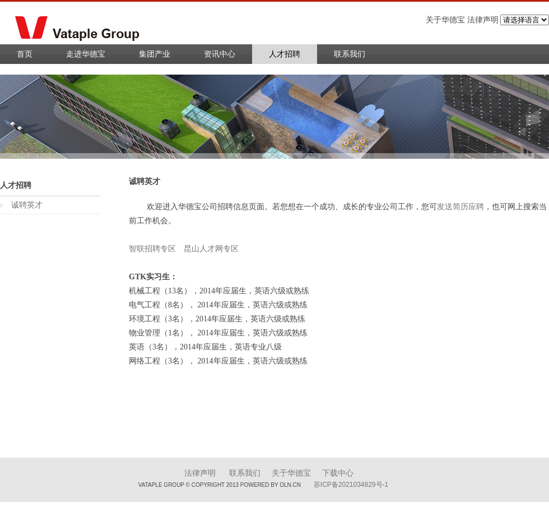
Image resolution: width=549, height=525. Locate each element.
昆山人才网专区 (211, 249)
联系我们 (349, 54)
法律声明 (200, 473)
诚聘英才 (27, 205)
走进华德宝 (85, 54)
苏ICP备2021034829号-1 (351, 485)
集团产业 (154, 54)
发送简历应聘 (460, 206)
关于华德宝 (291, 473)
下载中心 (337, 473)
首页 (24, 54)
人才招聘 (284, 54)
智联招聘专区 (152, 249)
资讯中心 (219, 54)
